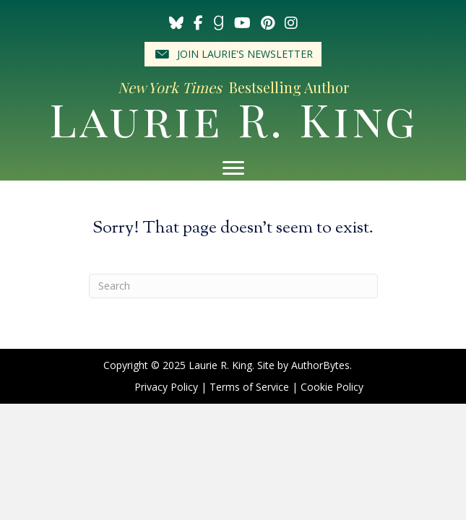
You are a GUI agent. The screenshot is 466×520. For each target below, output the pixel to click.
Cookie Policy (332, 387)
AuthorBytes (320, 365)
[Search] (233, 286)
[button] (233, 54)
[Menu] (233, 168)
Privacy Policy (166, 387)
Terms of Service (249, 387)
